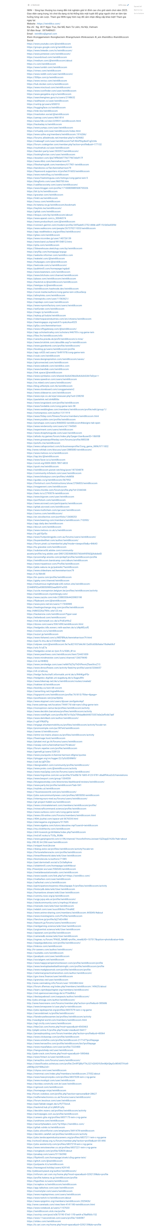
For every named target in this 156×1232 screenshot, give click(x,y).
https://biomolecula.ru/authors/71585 (47, 859)
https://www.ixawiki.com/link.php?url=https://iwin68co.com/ (58, 875)
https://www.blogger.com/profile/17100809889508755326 (57, 188)
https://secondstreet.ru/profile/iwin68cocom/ (51, 1013)
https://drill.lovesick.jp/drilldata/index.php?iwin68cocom (56, 832)
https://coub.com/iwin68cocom (43, 355)
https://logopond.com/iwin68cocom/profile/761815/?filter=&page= (62, 694)
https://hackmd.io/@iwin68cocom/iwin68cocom (52, 282)
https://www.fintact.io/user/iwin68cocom (48, 1057)
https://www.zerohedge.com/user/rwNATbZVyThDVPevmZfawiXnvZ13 (63, 664)
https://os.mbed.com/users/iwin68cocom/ (49, 382)
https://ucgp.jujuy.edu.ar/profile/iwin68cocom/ (51, 899)
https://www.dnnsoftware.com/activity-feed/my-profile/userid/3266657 (64, 667)
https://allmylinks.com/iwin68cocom (46, 295)
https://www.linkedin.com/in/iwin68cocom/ (49, 50)
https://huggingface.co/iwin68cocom (46, 107)
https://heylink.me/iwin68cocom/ (44, 208)
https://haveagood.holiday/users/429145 (48, 1167)
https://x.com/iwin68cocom (41, 64)
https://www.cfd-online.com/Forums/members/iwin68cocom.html (61, 815)
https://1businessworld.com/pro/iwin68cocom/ (52, 792)
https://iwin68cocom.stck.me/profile (46, 1211)
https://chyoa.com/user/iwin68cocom (47, 1070)
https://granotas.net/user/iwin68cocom (47, 979)
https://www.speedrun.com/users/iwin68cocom (52, 379)
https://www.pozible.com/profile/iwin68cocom (51, 419)
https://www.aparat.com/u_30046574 (46, 218)
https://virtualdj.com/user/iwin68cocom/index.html (54, 131)
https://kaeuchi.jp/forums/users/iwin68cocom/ (51, 922)
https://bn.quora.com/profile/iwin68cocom (49, 577)
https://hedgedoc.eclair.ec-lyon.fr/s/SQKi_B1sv (51, 651)
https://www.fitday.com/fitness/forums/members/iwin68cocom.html (63, 416)
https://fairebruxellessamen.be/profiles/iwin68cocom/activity (59, 1016)
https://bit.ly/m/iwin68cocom (42, 191)
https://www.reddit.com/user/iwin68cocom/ (50, 74)
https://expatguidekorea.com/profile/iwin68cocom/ (54, 943)
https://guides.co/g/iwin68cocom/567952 (49, 480)
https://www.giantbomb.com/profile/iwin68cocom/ (53, 345)
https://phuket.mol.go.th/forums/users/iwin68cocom (54, 741)
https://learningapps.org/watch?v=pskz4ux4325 (52, 322)
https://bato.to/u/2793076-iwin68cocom (48, 493)
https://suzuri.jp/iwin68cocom (42, 634)
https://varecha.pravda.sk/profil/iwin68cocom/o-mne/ (55, 339)
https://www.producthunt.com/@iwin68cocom (51, 221)
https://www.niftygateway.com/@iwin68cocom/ (52, 329)
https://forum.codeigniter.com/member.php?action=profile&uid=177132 (64, 144)
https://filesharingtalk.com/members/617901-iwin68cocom (58, 164)
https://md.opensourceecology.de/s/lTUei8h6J (51, 993)
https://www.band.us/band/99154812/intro (49, 241)
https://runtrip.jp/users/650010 (43, 104)
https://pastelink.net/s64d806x (43, 399)
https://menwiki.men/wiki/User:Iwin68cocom (50, 906)
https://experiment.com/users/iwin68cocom (50, 429)
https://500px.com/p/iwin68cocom (45, 77)
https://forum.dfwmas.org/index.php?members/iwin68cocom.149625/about (67, 986)
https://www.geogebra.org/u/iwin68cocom (49, 94)
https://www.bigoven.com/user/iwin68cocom (50, 496)
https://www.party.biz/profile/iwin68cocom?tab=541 (54, 785)
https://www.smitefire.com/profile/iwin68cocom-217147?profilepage (63, 1040)
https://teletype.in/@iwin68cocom (45, 285)
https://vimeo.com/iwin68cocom (44, 70)
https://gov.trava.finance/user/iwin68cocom (50, 976)
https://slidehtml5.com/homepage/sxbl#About (51, 865)
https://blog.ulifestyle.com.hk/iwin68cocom (50, 386)
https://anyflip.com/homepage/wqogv (47, 251)
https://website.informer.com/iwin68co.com (50, 255)
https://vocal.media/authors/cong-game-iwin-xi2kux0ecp (56, 292)
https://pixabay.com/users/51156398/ (47, 1154)
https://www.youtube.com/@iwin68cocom (49, 43)
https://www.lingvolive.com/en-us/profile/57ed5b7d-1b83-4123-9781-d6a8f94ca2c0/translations (77, 775)
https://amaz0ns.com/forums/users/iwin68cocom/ (53, 1060)
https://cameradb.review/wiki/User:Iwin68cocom (52, 936)
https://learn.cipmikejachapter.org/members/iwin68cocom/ (58, 990)
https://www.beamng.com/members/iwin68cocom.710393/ (58, 520)
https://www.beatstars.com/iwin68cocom (48, 272)
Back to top (138, 10)
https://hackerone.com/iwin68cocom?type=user (52, 614)
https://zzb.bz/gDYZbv (38, 761)
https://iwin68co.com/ (48, 23)
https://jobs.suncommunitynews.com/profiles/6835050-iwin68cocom (63, 795)
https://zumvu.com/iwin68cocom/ (45, 513)
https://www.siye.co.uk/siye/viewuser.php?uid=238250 (55, 396)
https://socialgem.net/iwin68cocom (45, 959)
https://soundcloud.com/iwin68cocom (47, 57)
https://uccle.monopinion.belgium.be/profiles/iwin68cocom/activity (62, 590)
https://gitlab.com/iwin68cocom (44, 211)
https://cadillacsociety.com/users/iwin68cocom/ (52, 184)
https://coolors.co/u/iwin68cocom (45, 631)
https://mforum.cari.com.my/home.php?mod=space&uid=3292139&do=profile (67, 1174)
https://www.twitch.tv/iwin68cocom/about (49, 1197)
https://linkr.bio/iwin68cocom (42, 111)
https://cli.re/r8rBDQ (37, 661)
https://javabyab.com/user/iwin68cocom (48, 956)
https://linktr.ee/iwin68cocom (42, 198)
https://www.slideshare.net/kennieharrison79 (50, 570)
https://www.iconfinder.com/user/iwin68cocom (51, 90)
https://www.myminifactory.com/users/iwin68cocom (54, 305)
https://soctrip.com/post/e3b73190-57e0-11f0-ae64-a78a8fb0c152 (62, 1214)
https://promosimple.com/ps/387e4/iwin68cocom (53, 728)
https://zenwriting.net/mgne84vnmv (45, 691)
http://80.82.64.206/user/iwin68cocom (47, 842)
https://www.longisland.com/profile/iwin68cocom (53, 402)
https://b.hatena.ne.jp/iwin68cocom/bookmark (51, 205)
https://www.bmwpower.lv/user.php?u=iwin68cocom (54, 1006)
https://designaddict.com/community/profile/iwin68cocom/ (58, 765)
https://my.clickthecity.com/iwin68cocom (48, 828)
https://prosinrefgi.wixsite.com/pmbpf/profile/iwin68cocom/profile (62, 557)
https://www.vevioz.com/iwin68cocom (47, 80)
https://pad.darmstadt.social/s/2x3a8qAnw (49, 862)
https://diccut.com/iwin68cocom (44, 527)
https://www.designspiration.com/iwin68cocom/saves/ (56, 359)
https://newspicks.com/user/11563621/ (48, 298)
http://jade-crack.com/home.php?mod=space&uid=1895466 (58, 1053)
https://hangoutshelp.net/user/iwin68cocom (50, 1050)
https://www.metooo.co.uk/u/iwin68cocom (49, 530)
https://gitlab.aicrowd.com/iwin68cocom (48, 506)
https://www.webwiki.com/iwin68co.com (48, 366)
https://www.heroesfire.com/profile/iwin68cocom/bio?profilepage (61, 1043)
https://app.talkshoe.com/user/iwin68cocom (50, 1187)
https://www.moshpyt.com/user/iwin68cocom (51, 1080)
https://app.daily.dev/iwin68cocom (45, 523)
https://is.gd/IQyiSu (37, 533)
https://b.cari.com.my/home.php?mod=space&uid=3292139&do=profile (64, 1224)
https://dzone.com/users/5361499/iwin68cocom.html (55, 624)
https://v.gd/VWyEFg (37, 721)
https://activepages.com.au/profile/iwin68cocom (52, 1114)
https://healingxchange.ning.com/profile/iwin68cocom (55, 607)
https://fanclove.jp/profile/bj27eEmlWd (47, 919)
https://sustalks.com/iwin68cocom (45, 953)
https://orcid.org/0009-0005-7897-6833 (47, 463)
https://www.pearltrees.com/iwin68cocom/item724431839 (57, 654)
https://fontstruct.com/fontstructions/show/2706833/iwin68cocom (62, 483)
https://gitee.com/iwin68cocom (43, 235)
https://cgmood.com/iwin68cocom (45, 1087)
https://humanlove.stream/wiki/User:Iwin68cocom (53, 892)
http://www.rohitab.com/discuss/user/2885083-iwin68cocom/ (59, 449)
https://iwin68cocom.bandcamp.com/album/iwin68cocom (57, 560)
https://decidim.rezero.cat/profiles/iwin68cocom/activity (56, 1110)
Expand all (138, 6)
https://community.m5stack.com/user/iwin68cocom (54, 473)
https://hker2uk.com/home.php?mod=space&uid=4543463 (57, 1026)
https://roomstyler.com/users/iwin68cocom (50, 1191)
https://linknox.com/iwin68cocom (44, 946)
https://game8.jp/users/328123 (43, 751)
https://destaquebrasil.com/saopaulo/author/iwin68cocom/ (58, 996)
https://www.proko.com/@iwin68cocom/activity (52, 768)
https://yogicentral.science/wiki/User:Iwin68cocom (53, 929)
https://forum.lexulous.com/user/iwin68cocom (51, 1100)
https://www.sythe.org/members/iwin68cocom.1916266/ (57, 134)
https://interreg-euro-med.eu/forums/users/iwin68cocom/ (57, 798)
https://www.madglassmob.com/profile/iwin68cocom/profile (59, 969)
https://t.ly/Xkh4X (36, 574)
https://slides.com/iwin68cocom (44, 1221)
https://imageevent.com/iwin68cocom (47, 486)
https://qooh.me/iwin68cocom (43, 466)
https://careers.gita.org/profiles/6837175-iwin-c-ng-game (57, 1117)
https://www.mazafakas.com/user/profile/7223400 (53, 1047)
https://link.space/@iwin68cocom (44, 372)
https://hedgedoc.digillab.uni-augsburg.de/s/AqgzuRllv (55, 678)
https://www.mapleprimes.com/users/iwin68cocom (54, 1194)
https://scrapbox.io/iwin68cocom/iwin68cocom (52, 1184)
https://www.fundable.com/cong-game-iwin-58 (51, 406)
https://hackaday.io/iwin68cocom (44, 124)
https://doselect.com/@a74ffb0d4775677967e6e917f (55, 158)
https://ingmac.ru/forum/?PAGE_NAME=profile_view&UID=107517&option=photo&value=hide (75, 939)
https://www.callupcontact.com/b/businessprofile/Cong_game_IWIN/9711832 (68, 446)
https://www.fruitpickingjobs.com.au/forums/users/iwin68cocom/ (61, 537)
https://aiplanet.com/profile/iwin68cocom (49, 932)
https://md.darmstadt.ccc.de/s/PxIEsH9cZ (49, 620)
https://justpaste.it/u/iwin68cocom (45, 1164)
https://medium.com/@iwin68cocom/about (49, 60)
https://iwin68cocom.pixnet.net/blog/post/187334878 (55, 470)
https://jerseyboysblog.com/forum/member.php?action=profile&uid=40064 (66, 1033)
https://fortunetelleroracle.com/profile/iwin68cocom (54, 852)
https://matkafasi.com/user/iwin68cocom (49, 879)
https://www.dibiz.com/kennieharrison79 (48, 161)
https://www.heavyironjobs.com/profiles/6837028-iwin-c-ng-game (61, 1077)
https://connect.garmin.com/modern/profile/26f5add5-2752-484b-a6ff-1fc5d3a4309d (71, 225)
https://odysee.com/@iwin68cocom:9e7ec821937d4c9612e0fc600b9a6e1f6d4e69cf (71, 644)
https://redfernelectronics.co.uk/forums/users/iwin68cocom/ (59, 1097)
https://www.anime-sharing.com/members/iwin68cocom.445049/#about (65, 912)
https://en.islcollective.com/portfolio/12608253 (52, 516)
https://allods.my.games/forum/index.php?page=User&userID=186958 (63, 436)
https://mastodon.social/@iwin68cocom (48, 114)
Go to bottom (139, 13)
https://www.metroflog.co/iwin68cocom (48, 174)
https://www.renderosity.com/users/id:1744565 (52, 426)
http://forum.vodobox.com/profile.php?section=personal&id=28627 (62, 1094)
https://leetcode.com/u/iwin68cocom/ (47, 265)
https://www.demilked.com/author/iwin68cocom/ (53, 718)
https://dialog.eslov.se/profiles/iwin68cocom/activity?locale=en (60, 849)
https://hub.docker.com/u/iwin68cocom (48, 84)
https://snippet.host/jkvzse (41, 845)
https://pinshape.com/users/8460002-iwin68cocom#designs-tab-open (63, 423)
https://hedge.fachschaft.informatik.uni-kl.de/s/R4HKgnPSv (58, 674)
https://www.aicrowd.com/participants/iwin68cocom (54, 503)
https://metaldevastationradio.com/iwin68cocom (52, 872)
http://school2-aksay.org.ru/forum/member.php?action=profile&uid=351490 (66, 1140)
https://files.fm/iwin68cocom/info (45, 335)
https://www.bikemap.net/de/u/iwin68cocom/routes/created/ (59, 681)
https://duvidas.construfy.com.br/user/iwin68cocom (54, 1083)
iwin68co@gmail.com (46, 33)
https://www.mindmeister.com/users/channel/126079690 (57, 657)
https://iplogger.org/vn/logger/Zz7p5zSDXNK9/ (51, 758)
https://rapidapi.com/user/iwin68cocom (48, 302)
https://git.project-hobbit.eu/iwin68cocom (49, 802)
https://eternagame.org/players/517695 (48, 822)
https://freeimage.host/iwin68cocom (46, 738)
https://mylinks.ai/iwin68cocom (43, 788)
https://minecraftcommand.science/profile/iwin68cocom (56, 808)
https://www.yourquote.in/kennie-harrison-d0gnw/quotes (56, 755)
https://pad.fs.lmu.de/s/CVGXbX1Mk (46, 641)
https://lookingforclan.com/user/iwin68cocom (51, 154)
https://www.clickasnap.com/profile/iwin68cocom (53, 1036)
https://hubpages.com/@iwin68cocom (47, 262)
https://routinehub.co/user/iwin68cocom (48, 147)
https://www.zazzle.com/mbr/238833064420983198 (54, 597)
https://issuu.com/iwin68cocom (43, 201)
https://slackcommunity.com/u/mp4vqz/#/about (52, 902)
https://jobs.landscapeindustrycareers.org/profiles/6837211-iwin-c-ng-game (66, 1137)
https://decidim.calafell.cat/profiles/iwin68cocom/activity (57, 1134)
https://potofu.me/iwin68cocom (43, 443)
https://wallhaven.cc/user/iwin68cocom (48, 101)
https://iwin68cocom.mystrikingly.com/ (47, 594)
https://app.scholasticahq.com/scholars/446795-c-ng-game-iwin (60, 332)
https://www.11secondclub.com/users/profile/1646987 (56, 1218)
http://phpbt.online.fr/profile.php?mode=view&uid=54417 (56, 1030)
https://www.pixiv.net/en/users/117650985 (49, 604)
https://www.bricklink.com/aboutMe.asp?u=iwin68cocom (57, 342)
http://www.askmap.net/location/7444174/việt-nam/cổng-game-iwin (62, 704)
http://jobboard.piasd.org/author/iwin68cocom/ (52, 1171)
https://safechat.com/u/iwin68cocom (46, 882)
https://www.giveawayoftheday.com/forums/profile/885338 (58, 439)
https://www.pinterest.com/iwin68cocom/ (49, 54)
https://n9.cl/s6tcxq (37, 671)
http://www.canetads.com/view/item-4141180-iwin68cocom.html (61, 1204)
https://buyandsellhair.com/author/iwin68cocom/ (53, 540)
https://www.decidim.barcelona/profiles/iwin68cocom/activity (59, 711)
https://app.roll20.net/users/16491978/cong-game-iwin (56, 352)
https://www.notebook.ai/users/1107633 (48, 1208)
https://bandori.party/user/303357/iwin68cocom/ (53, 151)
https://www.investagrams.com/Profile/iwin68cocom (54, 916)
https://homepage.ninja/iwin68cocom (46, 1090)
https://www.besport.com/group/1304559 (49, 778)
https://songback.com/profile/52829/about (49, 1151)
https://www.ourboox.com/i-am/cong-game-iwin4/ (53, 812)
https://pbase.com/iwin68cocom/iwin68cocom (51, 278)
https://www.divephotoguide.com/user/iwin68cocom (54, 433)
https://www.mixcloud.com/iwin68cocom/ (49, 87)
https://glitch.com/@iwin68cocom (45, 1161)
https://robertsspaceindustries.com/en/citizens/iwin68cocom (59, 319)
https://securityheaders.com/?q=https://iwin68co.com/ (55, 1124)
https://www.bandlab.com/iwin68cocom (48, 369)
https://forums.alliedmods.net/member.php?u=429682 (55, 137)
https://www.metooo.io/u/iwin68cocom (47, 453)
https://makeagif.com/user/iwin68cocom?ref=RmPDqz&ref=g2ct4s (62, 141)
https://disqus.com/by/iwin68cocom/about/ (50, 215)
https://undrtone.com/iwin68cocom (45, 1120)
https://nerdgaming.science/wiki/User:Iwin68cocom (54, 926)
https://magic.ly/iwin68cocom (42, 312)
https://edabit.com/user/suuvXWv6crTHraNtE (51, 909)
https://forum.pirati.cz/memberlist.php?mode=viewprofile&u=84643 (62, 543)
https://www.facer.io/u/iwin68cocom (46, 459)
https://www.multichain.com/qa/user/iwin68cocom (54, 510)
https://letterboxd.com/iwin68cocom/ (46, 617)
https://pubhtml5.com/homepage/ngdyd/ (48, 268)
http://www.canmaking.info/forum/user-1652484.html (55, 983)
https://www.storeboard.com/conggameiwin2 (50, 389)
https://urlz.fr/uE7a (37, 647)
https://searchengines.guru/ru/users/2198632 (51, 97)
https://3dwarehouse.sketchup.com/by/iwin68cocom (54, 248)
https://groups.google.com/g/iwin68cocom (49, 47)
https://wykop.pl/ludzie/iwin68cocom (46, 315)
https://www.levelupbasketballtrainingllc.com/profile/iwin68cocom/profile (65, 966)
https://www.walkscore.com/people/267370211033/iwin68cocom (61, 228)
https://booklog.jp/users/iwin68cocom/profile (51, 349)
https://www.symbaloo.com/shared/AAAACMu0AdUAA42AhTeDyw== (63, 376)
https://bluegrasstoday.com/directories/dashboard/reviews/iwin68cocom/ (66, 782)
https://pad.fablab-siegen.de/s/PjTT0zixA (48, 1104)
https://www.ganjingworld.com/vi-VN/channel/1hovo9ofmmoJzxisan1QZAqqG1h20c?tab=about (77, 839)
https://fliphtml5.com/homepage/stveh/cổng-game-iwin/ (56, 1157)
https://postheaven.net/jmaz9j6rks (45, 698)
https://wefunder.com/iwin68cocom (45, 309)
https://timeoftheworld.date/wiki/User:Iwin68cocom (54, 855)
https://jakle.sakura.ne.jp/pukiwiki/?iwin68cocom (52, 567)
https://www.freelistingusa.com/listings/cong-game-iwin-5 (57, 178)
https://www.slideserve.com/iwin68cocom (49, 392)
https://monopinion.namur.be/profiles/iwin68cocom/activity (58, 708)
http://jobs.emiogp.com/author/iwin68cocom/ (51, 1000)
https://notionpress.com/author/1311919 (48, 413)
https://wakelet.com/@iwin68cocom (46, 258)
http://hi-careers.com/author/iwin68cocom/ (50, 949)
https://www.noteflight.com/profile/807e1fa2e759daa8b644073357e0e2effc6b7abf (70, 714)
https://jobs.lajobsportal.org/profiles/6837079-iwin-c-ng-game (59, 1010)
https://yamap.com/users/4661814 (45, 117)
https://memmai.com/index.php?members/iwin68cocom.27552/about (63, 1073)
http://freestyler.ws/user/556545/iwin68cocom (51, 869)
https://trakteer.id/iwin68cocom (43, 684)
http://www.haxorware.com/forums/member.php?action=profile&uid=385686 (67, 1003)
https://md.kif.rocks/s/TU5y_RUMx (45, 835)
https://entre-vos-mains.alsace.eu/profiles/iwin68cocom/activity (60, 735)
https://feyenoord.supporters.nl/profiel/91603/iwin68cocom (58, 171)
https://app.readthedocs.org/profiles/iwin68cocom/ (54, 231)
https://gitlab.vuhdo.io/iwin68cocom (46, 1127)
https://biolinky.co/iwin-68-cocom (44, 688)
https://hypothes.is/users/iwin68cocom (47, 1181)
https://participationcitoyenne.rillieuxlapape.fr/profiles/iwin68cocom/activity (67, 886)
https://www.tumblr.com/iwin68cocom (47, 67)
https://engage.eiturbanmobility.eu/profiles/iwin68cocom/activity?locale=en (66, 724)
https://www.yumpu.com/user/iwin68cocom (50, 127)
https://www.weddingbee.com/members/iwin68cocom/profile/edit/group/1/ (67, 409)
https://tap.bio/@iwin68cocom (43, 456)
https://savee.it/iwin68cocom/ (43, 731)
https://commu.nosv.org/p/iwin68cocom (48, 896)
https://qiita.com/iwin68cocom (43, 245)
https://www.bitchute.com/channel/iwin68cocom (52, 275)
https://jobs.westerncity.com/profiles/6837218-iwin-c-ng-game (59, 1144)
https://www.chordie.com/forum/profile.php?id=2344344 (56, 490)
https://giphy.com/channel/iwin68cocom (48, 580)
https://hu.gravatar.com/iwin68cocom (46, 547)
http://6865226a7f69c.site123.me (44, 610)
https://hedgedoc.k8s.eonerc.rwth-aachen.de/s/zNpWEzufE (58, 627)
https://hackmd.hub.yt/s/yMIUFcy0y (45, 1107)
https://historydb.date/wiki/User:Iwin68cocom (51, 889)
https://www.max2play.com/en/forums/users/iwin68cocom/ (58, 771)
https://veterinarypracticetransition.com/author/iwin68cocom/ (59, 973)
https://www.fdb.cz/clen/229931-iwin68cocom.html (54, 121)
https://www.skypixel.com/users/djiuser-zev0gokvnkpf (55, 701)
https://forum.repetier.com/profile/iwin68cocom (52, 748)
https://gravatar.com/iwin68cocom (45, 194)
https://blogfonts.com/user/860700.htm (48, 181)
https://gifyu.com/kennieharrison (44, 325)
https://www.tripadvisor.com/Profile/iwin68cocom (53, 563)
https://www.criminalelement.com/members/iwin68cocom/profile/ (62, 805)
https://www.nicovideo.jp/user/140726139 (49, 238)
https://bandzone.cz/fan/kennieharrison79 (49, 168)
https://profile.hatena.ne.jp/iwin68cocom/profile (52, 1177)
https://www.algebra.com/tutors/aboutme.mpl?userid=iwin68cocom (62, 825)
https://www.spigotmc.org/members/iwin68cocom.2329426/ (59, 1201)
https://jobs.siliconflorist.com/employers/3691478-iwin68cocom (60, 1130)
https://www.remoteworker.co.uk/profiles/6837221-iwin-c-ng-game (62, 1147)
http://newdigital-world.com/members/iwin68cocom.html (57, 1020)
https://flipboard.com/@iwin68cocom (46, 600)
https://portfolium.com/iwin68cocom (46, 500)
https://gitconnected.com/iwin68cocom (47, 362)
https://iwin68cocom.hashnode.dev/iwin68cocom (53, 288)
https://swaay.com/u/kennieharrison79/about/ (51, 745)
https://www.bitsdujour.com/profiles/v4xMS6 (50, 476)
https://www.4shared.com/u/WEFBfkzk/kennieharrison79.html (59, 637)
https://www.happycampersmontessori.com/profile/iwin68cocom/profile (65, 963)
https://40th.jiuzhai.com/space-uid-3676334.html (52, 818)
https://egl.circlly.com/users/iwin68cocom (49, 1023)
